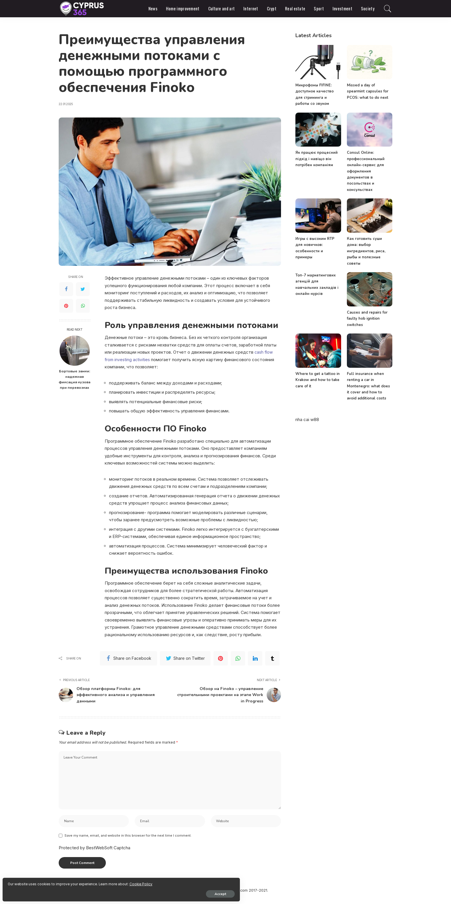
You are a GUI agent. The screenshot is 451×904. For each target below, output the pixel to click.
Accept (70, 891)
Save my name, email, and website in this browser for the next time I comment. (128, 841)
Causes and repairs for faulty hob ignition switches (367, 318)
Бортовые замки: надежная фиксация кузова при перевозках (74, 379)
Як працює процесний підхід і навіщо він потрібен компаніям (316, 159)
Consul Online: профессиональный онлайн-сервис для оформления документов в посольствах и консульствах (366, 171)
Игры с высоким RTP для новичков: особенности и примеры (318, 244)
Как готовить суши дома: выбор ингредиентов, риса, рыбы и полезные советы (366, 251)
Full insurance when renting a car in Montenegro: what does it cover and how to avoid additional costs (369, 385)
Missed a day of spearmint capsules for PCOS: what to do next (367, 91)
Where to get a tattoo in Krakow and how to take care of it (316, 379)
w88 (314, 418)
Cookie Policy (72, 882)
